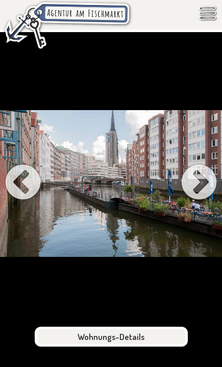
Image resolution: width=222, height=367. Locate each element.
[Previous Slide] (23, 183)
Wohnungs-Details (111, 336)
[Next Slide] (199, 183)
